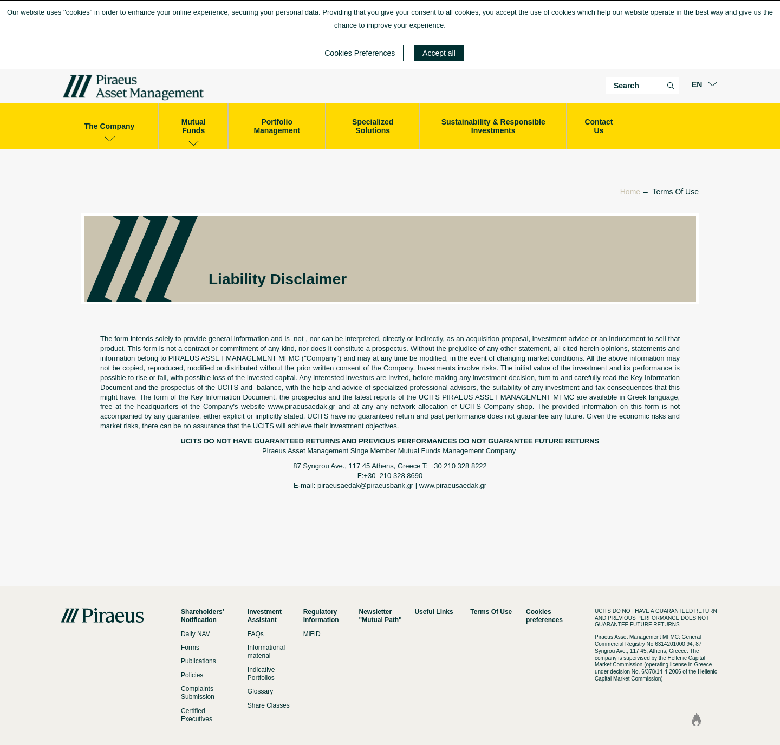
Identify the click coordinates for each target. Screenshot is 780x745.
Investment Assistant (265, 616)
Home (630, 191)
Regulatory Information (321, 616)
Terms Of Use (491, 612)
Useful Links (433, 612)
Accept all (439, 53)
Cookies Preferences (359, 53)
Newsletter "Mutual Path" (380, 616)
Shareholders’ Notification (202, 616)
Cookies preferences (544, 616)
